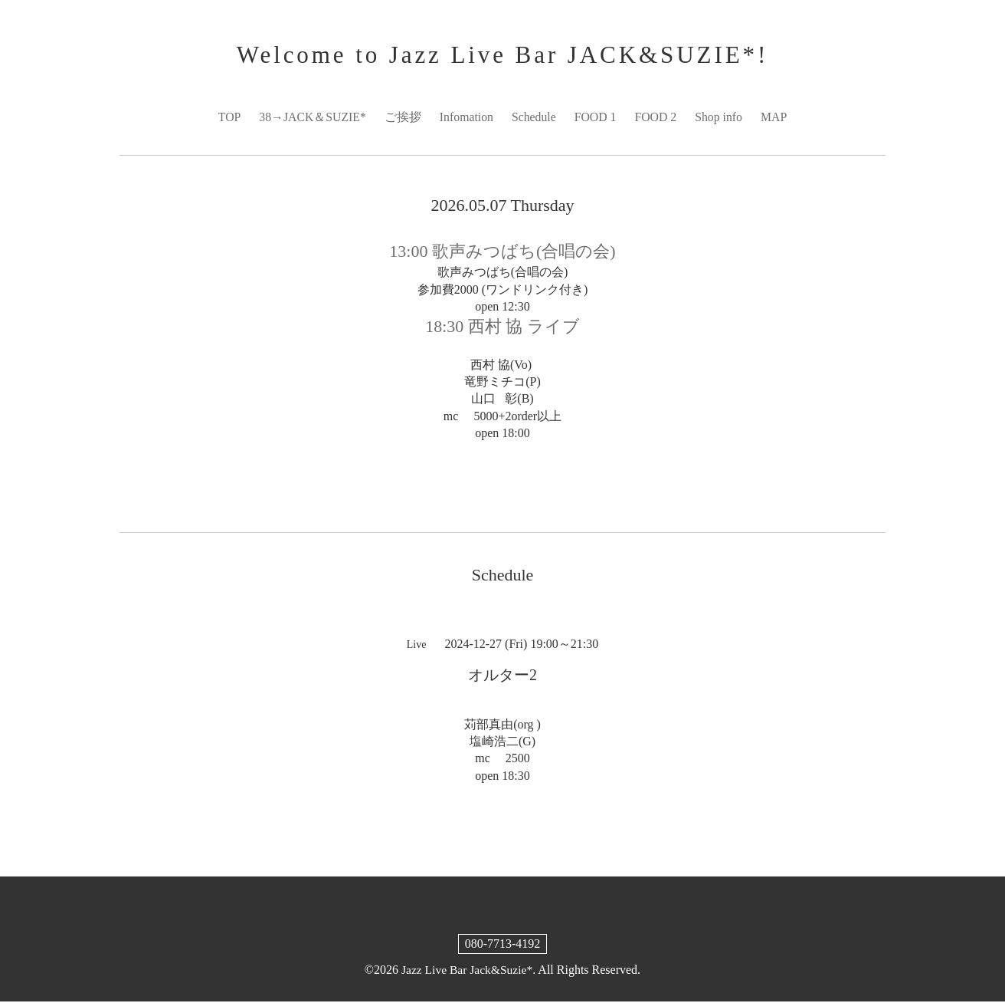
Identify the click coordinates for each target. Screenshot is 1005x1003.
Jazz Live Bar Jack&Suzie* (466, 971)
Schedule (534, 117)
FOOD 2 (657, 117)
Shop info (720, 117)
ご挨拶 (402, 117)
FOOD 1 (596, 117)
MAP (776, 117)
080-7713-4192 (503, 945)
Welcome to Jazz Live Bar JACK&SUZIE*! (502, 55)
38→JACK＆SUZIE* (311, 117)
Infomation (466, 117)
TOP (226, 117)
